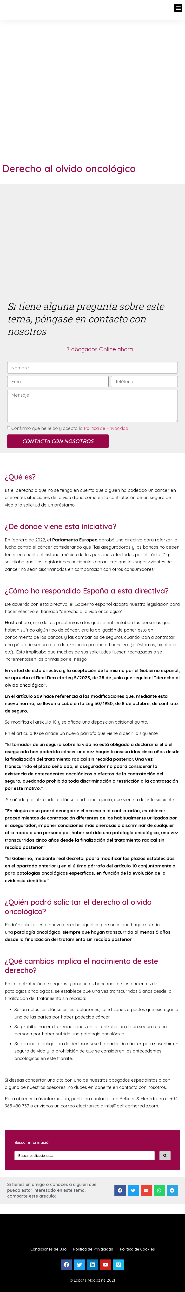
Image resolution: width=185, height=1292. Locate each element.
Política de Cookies (137, 1249)
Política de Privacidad (105, 428)
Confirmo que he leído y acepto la (69, 428)
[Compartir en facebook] (120, 1190)
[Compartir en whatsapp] (159, 1190)
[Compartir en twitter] (133, 1190)
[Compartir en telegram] (172, 1190)
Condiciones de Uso (48, 1249)
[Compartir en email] (146, 1190)
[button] (178, 8)
